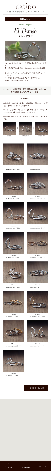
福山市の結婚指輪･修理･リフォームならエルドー (25, 11)
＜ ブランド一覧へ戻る (36, 388)
